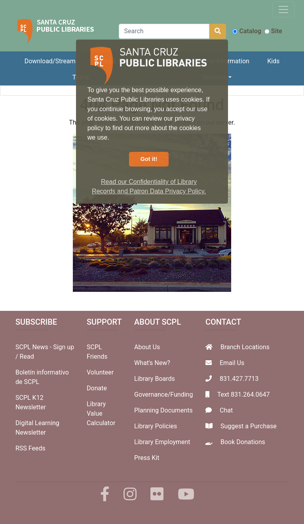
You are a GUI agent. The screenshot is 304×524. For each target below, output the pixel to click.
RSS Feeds (30, 448)
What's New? (152, 363)
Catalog (246, 31)
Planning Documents (163, 410)
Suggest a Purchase (248, 426)
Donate (97, 388)
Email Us (232, 363)
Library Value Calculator (101, 413)
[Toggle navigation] (283, 9)
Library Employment (162, 442)
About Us (147, 347)
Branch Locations (245, 347)
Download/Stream (50, 61)
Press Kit (147, 458)
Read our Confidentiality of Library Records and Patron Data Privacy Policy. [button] (149, 186)
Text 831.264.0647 (243, 394)
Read (27, 356)
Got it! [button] (149, 159)
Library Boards (154, 378)
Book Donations (242, 442)
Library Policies (155, 426)
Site (273, 31)
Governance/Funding (163, 394)
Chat (226, 410)
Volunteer (100, 372)
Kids (273, 61)
